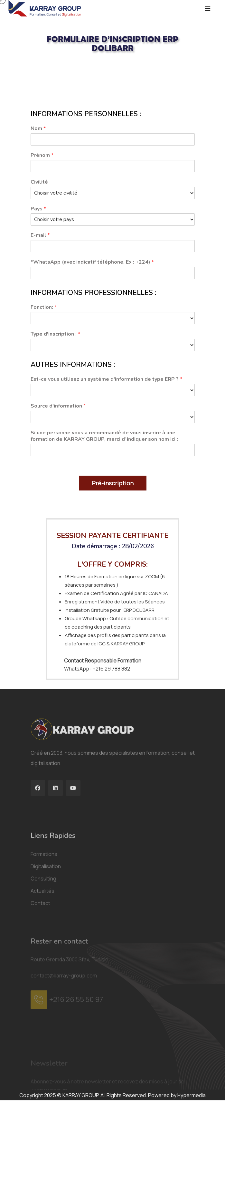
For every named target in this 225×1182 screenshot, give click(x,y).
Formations (44, 907)
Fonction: (44, 307)
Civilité (39, 182)
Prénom (42, 155)
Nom (38, 128)
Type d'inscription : (55, 334)
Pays (38, 209)
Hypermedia (191, 1095)
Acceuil (39, 65)
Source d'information (58, 406)
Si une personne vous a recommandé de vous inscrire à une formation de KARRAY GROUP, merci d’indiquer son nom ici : (104, 436)
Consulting (43, 931)
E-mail (40, 235)
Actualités (42, 943)
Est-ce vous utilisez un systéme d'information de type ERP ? (106, 379)
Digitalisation (46, 919)
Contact (40, 956)
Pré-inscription (113, 483)
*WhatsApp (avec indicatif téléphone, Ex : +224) (92, 262)
